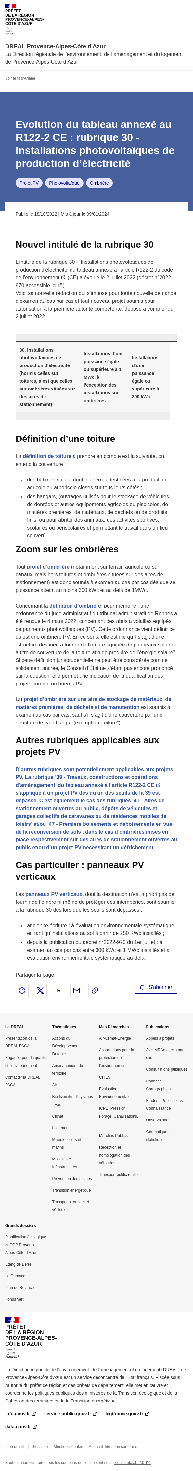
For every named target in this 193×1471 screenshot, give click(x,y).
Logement (61, 1128)
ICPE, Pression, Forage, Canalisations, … (118, 1116)
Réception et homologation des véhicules (114, 1155)
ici (53, 285)
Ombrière (99, 182)
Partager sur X (40, 990)
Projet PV (29, 182)
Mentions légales (68, 1446)
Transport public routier (119, 1174)
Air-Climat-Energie (115, 1038)
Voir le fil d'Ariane (20, 78)
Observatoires (158, 1120)
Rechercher (170, 7)
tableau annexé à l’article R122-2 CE (110, 785)
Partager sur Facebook (22, 990)
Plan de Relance (19, 1288)
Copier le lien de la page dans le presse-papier (94, 990)
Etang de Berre (18, 1264)
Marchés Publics (113, 1135)
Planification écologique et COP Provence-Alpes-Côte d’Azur (25, 1245)
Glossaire (40, 1446)
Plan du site (15, 1446)
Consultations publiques (166, 1069)
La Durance (15, 1276)
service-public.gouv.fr (67, 1413)
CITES (104, 1077)
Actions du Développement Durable (66, 1046)
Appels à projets (160, 1038)
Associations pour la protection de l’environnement (116, 1058)
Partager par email (76, 990)
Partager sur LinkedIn (58, 990)
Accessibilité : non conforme (113, 1446)
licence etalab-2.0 (129, 1462)
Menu (183, 7)
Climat (57, 1116)
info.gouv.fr (17, 1413)
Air (54, 1085)
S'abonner (156, 987)
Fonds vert (14, 1299)
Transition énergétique (71, 1190)
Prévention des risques (72, 1178)
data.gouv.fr (18, 1426)
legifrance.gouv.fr (124, 1413)
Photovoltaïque (64, 182)
